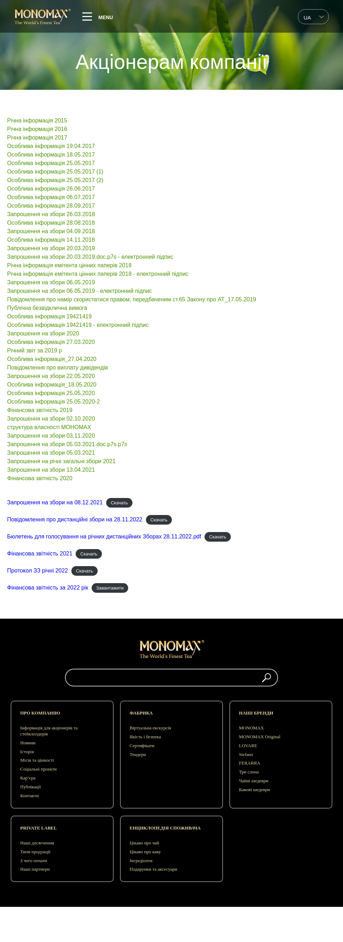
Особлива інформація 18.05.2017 (51, 155)
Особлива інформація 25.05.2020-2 (53, 402)
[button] (266, 677)
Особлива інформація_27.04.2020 (52, 359)
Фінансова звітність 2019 (39, 410)
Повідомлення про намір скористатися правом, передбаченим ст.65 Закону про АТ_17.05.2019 (131, 299)
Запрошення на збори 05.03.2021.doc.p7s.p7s (67, 444)
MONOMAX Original (260, 736)
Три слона (249, 771)
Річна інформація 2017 (37, 138)
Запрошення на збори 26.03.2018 (51, 214)
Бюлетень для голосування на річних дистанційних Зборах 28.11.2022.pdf (104, 536)
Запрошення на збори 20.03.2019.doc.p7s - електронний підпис (90, 257)
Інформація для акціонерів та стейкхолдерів (49, 730)
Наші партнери (35, 869)
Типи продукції (35, 851)
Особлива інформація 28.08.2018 (51, 223)
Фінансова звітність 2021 (39, 554)
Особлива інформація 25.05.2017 (51, 163)
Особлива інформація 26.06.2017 (51, 189)
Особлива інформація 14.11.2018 (51, 240)
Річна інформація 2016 (37, 129)
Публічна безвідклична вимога (47, 308)
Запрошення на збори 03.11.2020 (51, 436)
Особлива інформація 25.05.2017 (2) (55, 180)
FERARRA (249, 763)
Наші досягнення (37, 842)
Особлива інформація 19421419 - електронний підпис (78, 325)
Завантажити (110, 588)
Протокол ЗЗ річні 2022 (37, 571)
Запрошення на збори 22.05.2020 (51, 376)
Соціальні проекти (38, 769)
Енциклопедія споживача (165, 828)
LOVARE (248, 745)
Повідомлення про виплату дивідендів (57, 368)
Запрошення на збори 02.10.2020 (51, 419)
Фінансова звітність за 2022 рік (47, 588)
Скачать (119, 502)
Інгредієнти (141, 860)
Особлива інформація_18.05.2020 (52, 385)
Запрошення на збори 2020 (43, 333)
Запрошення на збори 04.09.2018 (51, 231)
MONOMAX (251, 727)
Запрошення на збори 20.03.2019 (51, 248)
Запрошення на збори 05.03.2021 (51, 453)
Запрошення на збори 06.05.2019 (51, 282)
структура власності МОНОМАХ (49, 427)
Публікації (30, 786)
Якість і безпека (145, 736)
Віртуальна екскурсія (150, 727)
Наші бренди (256, 713)
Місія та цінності (37, 760)
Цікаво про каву (145, 851)
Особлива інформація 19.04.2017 (51, 146)
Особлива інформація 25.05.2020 (51, 393)
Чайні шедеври (253, 780)
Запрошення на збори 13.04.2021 (51, 470)
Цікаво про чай (144, 842)
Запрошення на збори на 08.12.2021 (55, 502)
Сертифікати (142, 745)
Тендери (138, 754)
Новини (28, 742)
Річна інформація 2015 (37, 120)
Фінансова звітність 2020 (39, 478)
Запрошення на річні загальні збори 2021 (61, 461)
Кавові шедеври (254, 789)
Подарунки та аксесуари (153, 869)
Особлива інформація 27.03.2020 (51, 342)
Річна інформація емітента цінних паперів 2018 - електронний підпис (98, 274)
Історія (27, 751)
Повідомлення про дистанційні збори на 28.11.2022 (74, 519)
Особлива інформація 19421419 (49, 316)
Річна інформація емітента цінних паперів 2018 (69, 265)
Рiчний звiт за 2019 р (34, 350)
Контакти (29, 795)
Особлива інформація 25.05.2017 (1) (55, 172)
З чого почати (33, 860)
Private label (38, 828)
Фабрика (141, 713)
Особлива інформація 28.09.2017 (51, 206)
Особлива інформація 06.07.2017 (51, 197)
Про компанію (40, 713)
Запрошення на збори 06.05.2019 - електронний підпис (79, 291)
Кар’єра (28, 778)
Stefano (246, 754)
